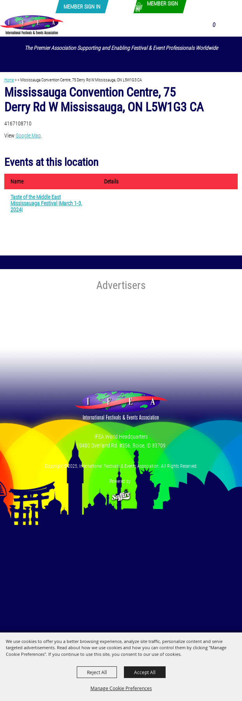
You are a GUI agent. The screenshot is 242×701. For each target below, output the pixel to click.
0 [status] (214, 24)
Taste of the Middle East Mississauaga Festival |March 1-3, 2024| (46, 203)
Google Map (28, 135)
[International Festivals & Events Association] (32, 24)
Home (9, 80)
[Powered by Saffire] (121, 492)
